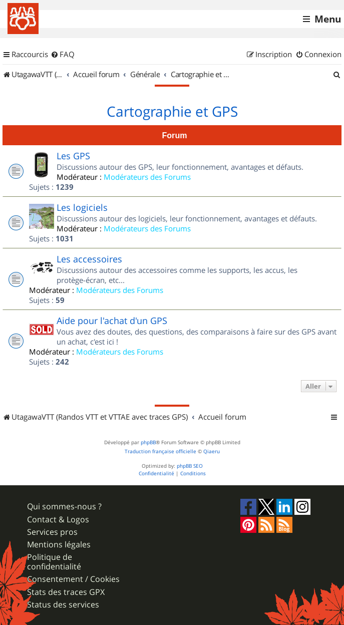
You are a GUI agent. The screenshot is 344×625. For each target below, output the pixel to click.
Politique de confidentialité (54, 561)
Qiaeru (211, 451)
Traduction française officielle (160, 451)
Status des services (63, 604)
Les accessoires (89, 259)
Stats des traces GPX (66, 592)
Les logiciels (82, 207)
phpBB (148, 442)
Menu (327, 19)
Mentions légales (59, 544)
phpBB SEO (190, 466)
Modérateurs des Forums (147, 177)
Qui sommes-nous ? (64, 506)
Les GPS (73, 156)
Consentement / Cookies (73, 579)
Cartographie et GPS (172, 112)
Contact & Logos (58, 519)
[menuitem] (63, 54)
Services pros (52, 532)
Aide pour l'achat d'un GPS (112, 321)
